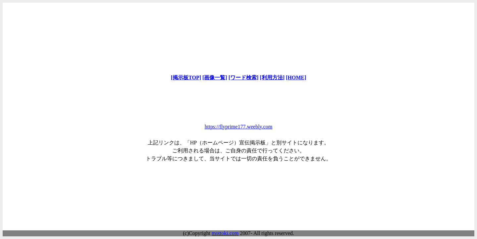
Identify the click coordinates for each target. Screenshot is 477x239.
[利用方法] (272, 77)
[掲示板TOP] (186, 77)
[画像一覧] (214, 77)
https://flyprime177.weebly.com (238, 126)
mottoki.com (225, 233)
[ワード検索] (244, 77)
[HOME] (296, 77)
